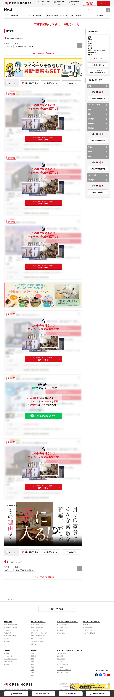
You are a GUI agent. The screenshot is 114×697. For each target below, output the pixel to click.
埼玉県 (32, 659)
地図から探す (72, 693)
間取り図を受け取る (31, 83)
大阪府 (32, 670)
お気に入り (73, 83)
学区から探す (8, 638)
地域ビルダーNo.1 (88, 624)
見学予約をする (52, 83)
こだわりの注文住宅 (89, 633)
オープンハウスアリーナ (64, 670)
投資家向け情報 (61, 653)
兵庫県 (32, 672)
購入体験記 (60, 630)
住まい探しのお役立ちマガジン (57, 15)
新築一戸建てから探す (10, 624)
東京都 (32, 653)
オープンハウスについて (78, 15)
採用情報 (6, 664)
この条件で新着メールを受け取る (97, 71)
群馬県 (32, 664)
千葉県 (32, 661)
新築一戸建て (61, 659)
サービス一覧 (8, 656)
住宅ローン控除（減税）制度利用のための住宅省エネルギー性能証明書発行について (84, 689)
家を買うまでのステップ (38, 627)
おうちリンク (61, 667)
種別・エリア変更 (63, 609)
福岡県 (32, 675)
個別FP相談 (34, 644)
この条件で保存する (97, 65)
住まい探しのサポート (36, 15)
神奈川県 (33, 656)
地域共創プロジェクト (63, 672)
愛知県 (32, 667)
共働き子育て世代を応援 (38, 636)
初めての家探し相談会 (37, 641)
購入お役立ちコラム (62, 627)
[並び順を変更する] (25, 46)
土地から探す (8, 630)
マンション (60, 661)
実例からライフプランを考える (40, 633)
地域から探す (17, 693)
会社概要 (6, 653)
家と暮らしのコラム (62, 624)
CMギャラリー (8, 661)
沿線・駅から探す (45, 693)
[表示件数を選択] (9, 46)
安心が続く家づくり (36, 630)
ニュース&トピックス (10, 659)
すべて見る (99, 58)
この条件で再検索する (97, 98)
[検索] (108, 10)
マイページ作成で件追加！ (43, 53)
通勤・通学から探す (99, 693)
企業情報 (7, 650)
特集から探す (8, 641)
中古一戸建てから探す (10, 627)
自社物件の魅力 (87, 627)
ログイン (103, 3)
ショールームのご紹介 (89, 630)
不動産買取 (60, 656)
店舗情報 (34, 650)
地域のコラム (61, 633)
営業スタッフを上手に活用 (38, 638)
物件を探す (14, 15)
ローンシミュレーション (38, 624)
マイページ (99, 15)
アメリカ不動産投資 (62, 664)
